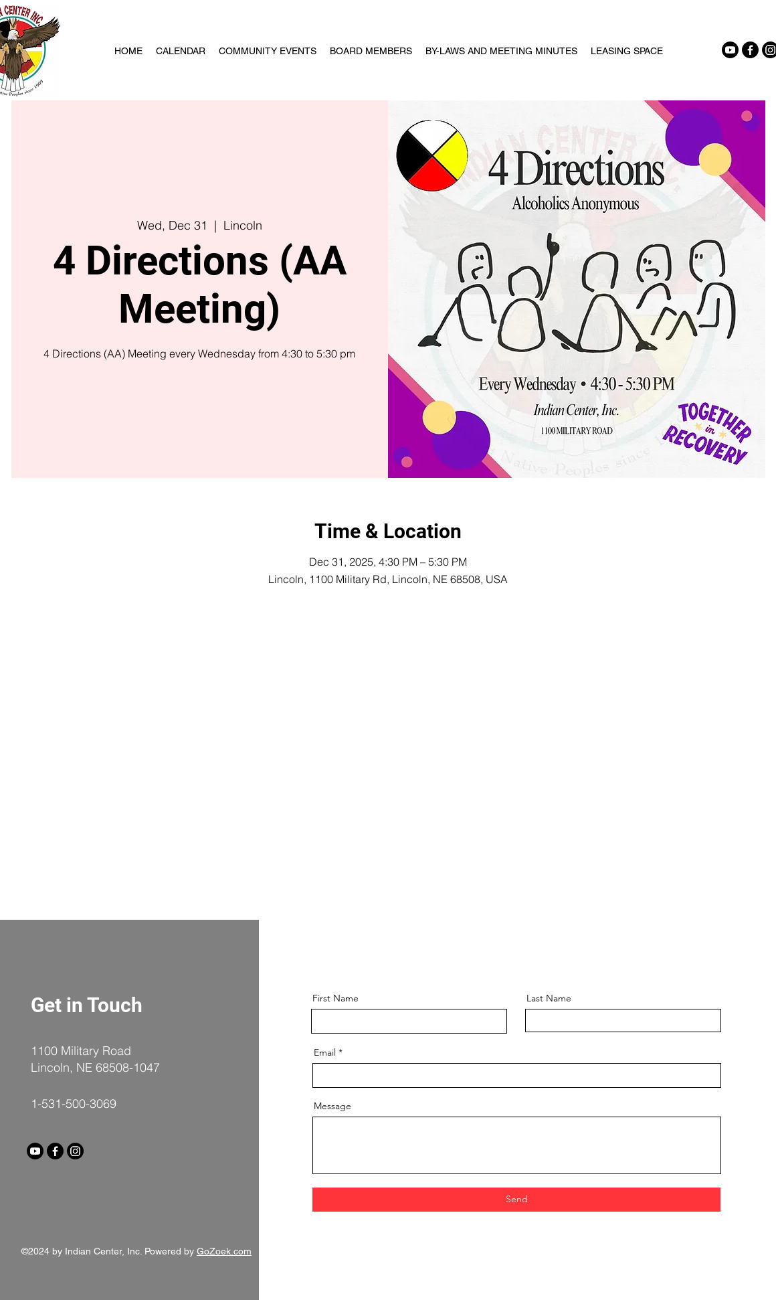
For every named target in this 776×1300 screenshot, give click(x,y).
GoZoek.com (224, 1251)
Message (332, 1106)
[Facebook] (750, 50)
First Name (335, 998)
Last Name (548, 998)
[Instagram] (75, 1151)
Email (325, 1052)
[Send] (516, 1200)
